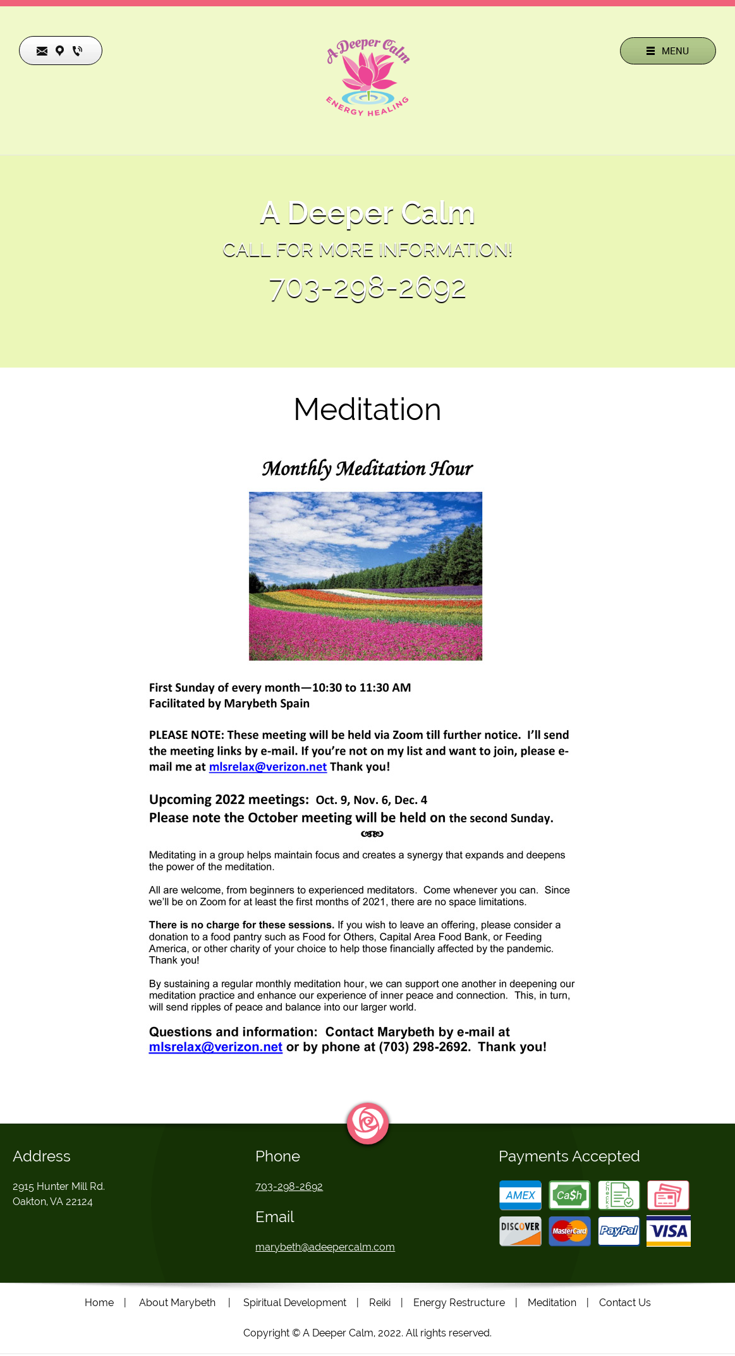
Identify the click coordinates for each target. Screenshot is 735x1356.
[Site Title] (367, 77)
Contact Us (625, 1303)
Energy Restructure (459, 1303)
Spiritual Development (294, 1303)
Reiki (380, 1303)
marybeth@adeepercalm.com (325, 1247)
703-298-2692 (368, 286)
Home (99, 1303)
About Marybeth (177, 1303)
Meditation (552, 1303)
